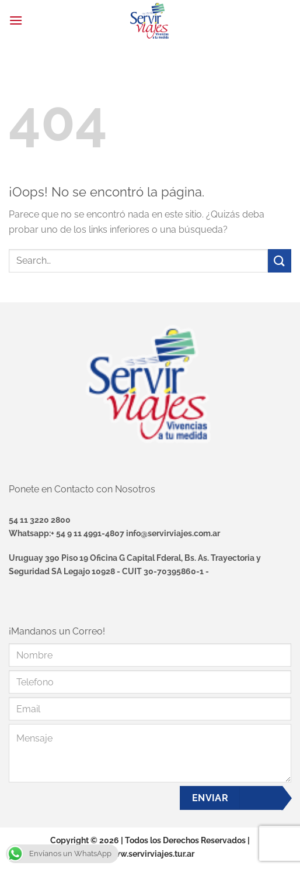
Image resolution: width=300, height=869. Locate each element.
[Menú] (16, 20)
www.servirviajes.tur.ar (150, 853)
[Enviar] (279, 260)
